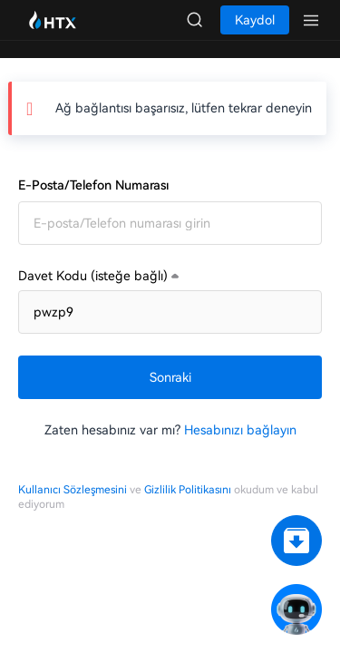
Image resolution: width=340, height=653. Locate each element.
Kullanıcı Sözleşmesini (72, 489)
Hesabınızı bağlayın (240, 430)
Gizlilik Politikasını (187, 489)
